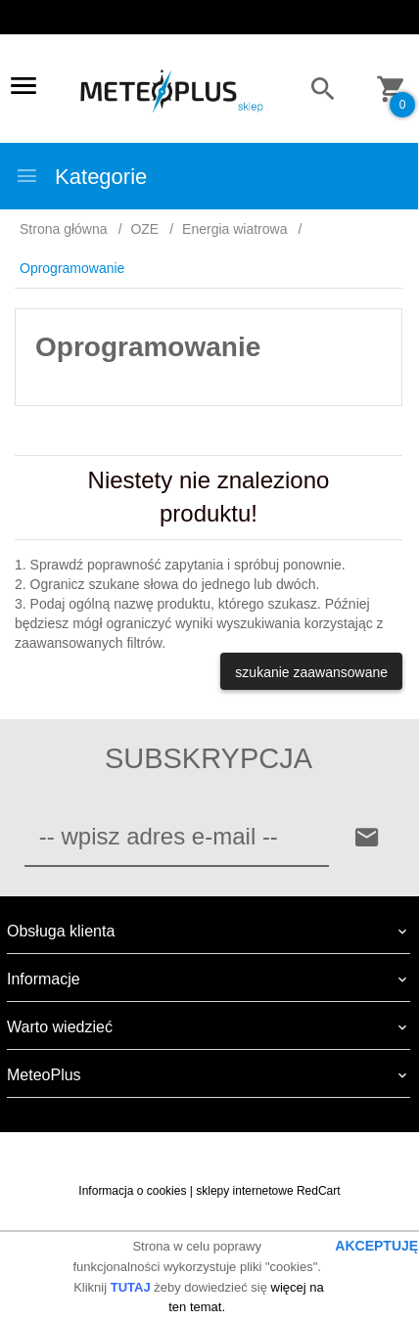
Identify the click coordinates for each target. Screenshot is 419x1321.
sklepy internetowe (244, 1191)
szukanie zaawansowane (311, 672)
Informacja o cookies (132, 1191)
